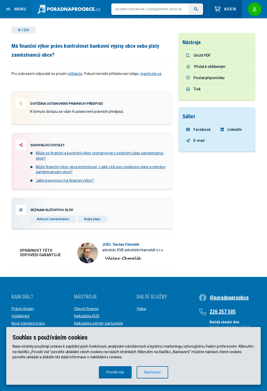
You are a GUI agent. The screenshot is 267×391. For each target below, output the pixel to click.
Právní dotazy (22, 309)
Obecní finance (86, 309)
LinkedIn (231, 129)
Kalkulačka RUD (86, 316)
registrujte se (151, 74)
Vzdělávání (20, 316)
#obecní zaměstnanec (53, 219)
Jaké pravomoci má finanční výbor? (65, 180)
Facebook (198, 129)
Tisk (193, 89)
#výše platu (92, 219)
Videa (141, 309)
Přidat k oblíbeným (206, 67)
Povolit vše (115, 372)
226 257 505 (223, 311)
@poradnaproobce (229, 297)
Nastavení (152, 372)
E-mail (195, 140)
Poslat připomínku (205, 78)
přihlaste (75, 74)
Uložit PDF (198, 55)
